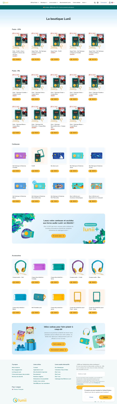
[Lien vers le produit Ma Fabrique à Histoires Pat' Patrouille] (58, 185)
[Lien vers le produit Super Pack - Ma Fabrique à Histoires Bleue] (96, 40)
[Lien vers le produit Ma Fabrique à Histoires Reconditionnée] (39, 185)
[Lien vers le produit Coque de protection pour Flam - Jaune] (77, 297)
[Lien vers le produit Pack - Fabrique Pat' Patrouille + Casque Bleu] (39, 114)
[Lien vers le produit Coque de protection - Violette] (39, 267)
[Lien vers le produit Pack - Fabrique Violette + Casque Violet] (20, 82)
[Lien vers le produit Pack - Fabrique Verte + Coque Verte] (39, 82)
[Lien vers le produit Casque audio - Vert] (20, 267)
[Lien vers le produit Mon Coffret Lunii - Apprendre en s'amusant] (96, 185)
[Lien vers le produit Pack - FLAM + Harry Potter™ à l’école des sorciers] (20, 40)
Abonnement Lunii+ (65, 2)
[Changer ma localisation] (113, 2)
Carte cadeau (76, 2)
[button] (97, 2)
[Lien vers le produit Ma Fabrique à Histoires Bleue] (20, 185)
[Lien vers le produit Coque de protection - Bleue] (20, 297)
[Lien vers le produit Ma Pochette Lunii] (39, 297)
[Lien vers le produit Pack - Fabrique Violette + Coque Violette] (96, 82)
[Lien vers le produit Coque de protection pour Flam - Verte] (96, 297)
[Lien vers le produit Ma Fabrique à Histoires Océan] (96, 155)
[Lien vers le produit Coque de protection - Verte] (58, 267)
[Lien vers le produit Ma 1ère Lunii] (58, 155)
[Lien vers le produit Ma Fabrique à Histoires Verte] (77, 155)
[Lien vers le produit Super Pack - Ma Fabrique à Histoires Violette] (77, 40)
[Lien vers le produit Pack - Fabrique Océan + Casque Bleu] (58, 82)
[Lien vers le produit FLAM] (39, 155)
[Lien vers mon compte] (103, 2)
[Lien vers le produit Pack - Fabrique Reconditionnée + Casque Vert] (58, 114)
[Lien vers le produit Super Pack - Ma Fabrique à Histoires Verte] (39, 40)
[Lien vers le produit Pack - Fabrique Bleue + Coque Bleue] (77, 114)
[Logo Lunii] (5, 2)
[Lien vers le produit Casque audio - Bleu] (96, 267)
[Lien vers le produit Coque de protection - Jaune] (58, 297)
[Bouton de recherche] (94, 2)
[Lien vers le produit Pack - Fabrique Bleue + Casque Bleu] (20, 114)
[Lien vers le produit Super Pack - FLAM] (58, 40)
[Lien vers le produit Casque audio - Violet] (77, 267)
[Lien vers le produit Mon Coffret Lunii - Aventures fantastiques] (77, 185)
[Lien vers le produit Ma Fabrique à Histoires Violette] (20, 155)
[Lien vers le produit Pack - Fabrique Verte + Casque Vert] (77, 82)
